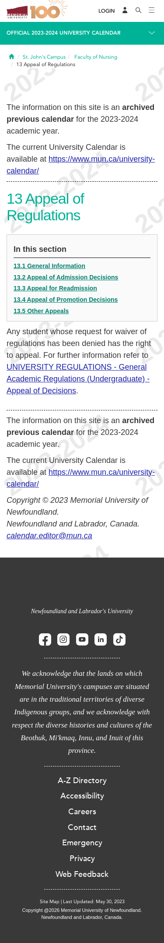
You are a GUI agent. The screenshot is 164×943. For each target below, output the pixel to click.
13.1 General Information (49, 265)
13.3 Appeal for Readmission (55, 288)
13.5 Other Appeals (41, 310)
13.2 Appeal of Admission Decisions (66, 277)
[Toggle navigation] (151, 11)
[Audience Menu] (125, 11)
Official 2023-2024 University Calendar (64, 33)
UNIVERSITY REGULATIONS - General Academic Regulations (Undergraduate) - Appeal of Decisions (78, 379)
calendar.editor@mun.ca (49, 535)
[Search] (138, 11)
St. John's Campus (44, 57)
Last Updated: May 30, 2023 (94, 901)
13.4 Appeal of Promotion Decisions (66, 299)
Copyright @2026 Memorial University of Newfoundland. (82, 910)
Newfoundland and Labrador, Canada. (82, 917)
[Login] (107, 11)
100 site (50, 11)
